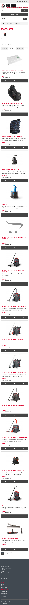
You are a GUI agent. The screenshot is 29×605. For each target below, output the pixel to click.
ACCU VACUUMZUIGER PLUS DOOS (12, 103)
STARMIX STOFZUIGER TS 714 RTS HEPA (13, 470)
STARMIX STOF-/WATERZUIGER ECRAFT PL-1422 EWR (14, 238)
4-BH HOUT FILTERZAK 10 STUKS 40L (12, 70)
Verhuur (3, 569)
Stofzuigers (17, 23)
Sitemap (3, 580)
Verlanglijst (3, 594)
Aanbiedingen (4, 587)
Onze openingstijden (5, 572)
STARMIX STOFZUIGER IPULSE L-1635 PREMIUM (12, 340)
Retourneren (4, 578)
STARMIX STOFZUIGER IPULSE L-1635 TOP (14, 372)
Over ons (3, 565)
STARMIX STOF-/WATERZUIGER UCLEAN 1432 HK (13, 271)
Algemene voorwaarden (6, 568)
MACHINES (9, 23)
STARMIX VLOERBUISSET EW (10, 538)
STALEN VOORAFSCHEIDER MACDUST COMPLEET (12, 203)
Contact (3, 577)
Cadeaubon (3, 586)
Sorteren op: (5, 48)
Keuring (2, 571)
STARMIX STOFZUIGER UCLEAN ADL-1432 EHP (13, 504)
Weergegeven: (20, 48)
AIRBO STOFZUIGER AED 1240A (10, 169)
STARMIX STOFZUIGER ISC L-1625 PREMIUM (14, 437)
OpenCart (9, 602)
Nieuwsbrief (3, 596)
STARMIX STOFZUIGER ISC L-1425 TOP (13, 406)
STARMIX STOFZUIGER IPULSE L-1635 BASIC (14, 306)
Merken (2, 584)
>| (10, 553)
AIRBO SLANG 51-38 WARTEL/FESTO (12, 136)
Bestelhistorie (4, 593)
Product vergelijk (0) (6, 45)
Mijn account (4, 591)
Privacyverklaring (5, 566)
